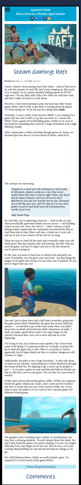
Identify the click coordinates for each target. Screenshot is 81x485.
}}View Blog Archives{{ (40, 467)
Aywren (36, 81)
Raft (66, 135)
